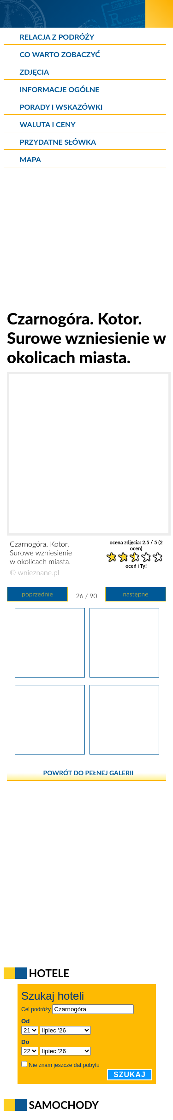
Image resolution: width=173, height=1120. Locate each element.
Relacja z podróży (57, 36)
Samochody (64, 1104)
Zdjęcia (34, 71)
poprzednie (37, 594)
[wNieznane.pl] (72, 13)
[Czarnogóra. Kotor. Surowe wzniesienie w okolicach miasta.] (124, 674)
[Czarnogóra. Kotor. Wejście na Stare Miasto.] (124, 751)
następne (135, 594)
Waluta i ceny (48, 124)
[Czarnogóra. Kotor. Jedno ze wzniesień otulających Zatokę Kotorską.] (49, 674)
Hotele (49, 973)
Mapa (30, 159)
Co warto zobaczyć (60, 54)
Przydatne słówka (58, 141)
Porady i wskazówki (61, 106)
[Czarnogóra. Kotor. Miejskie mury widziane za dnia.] (49, 751)
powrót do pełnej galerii (88, 773)
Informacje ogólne (60, 89)
